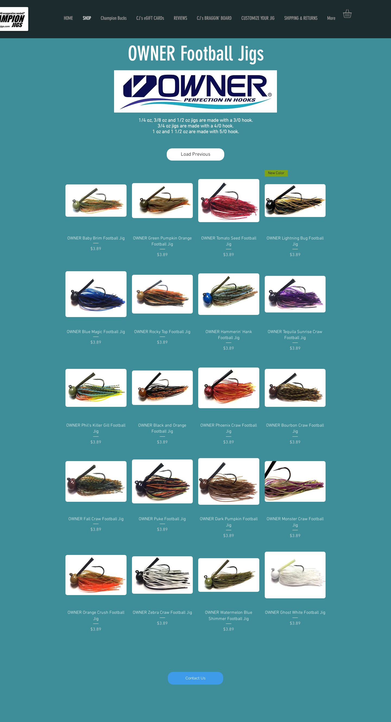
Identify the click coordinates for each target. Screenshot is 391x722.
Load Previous (195, 154)
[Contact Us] (195, 678)
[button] (352, 13)
